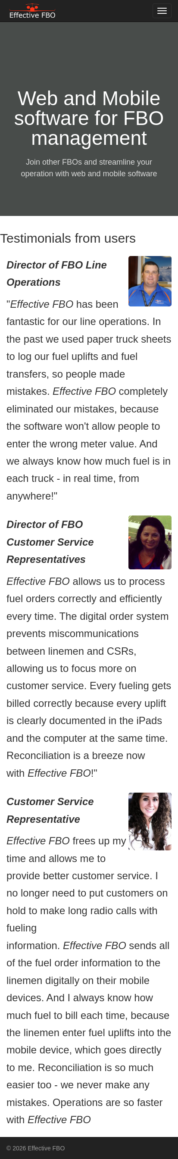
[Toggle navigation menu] (162, 10)
